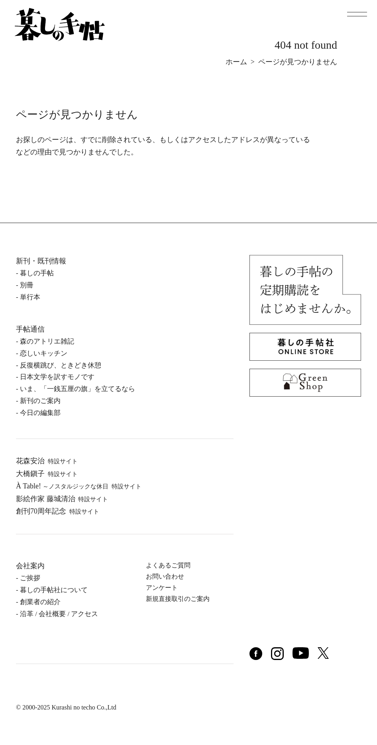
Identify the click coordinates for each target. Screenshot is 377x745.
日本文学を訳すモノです (57, 377)
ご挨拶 (30, 578)
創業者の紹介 (40, 602)
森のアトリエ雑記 (47, 341)
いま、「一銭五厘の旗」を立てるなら (77, 389)
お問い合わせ (165, 576)
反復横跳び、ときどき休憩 (60, 365)
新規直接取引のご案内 (178, 598)
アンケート (162, 587)
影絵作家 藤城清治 (62, 499)
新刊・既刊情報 (41, 261)
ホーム (236, 62)
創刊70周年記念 (57, 511)
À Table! (78, 486)
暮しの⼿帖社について (54, 590)
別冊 (26, 285)
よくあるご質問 (168, 565)
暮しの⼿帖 (37, 273)
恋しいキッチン (43, 353)
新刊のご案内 (40, 401)
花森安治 (47, 461)
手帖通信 (30, 329)
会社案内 (30, 566)
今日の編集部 (40, 413)
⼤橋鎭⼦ (47, 474)
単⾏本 (30, 297)
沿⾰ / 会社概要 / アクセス (59, 614)
